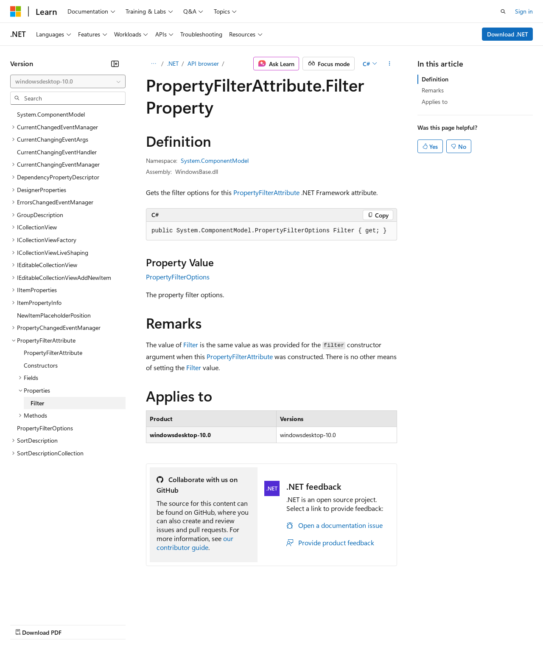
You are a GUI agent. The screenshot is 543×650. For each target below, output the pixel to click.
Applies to (435, 102)
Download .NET (507, 34)
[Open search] (503, 11)
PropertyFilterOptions (178, 276)
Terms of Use (310, 624)
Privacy (185, 624)
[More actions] (389, 63)
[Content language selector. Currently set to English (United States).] (49, 604)
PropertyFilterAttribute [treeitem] (53, 353)
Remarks (433, 90)
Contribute (152, 624)
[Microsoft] (15, 11)
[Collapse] (115, 63)
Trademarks (352, 624)
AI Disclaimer (27, 624)
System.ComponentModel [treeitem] (51, 114)
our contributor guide (195, 543)
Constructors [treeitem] (41, 365)
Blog (115, 624)
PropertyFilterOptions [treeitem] (45, 428)
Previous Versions (77, 624)
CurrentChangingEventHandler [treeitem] (57, 152)
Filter (190, 344)
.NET (173, 63)
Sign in (524, 11)
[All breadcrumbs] (153, 63)
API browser (203, 63)
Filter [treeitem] (37, 403)
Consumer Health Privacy (244, 624)
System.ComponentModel (215, 160)
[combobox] (68, 81)
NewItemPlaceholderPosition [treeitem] (54, 315)
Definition (435, 79)
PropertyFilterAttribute (266, 192)
